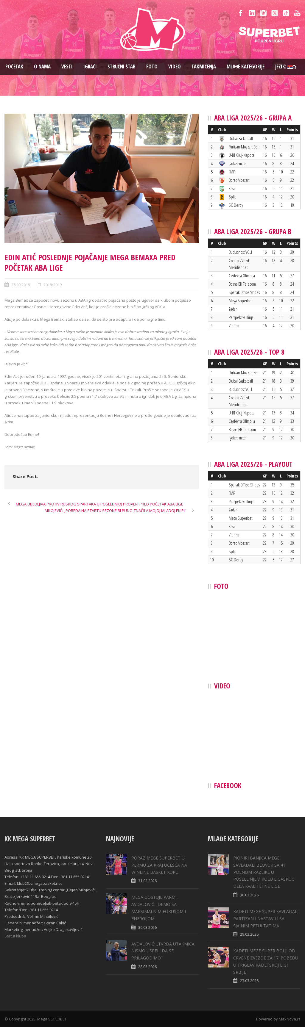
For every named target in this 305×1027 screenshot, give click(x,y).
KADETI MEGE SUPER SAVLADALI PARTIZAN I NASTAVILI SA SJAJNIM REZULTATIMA (265, 919)
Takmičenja (204, 66)
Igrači (90, 66)
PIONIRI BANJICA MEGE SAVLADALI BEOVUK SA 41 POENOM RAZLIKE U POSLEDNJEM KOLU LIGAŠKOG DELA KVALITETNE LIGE (264, 872)
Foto (152, 66)
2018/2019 (52, 284)
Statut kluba (15, 936)
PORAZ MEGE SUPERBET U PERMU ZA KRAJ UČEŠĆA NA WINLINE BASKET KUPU (159, 865)
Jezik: (284, 66)
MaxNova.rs (290, 1019)
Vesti (67, 66)
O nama (42, 66)
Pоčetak (14, 66)
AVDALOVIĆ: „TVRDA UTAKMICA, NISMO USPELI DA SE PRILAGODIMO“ (163, 951)
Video (174, 66)
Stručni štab (122, 66)
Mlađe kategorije (245, 66)
